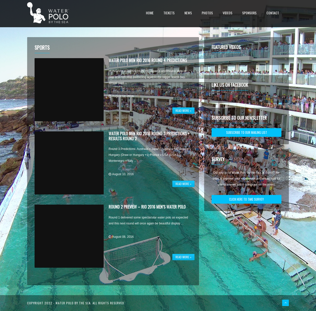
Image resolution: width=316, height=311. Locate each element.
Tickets (169, 13)
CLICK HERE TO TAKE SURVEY (246, 199)
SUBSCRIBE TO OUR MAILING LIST (246, 132)
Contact (272, 13)
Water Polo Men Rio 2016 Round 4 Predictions (148, 60)
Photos (207, 13)
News (188, 13)
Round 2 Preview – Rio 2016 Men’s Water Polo (147, 207)
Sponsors (249, 13)
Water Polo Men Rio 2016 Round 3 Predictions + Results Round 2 (149, 136)
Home (150, 13)
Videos (227, 13)
